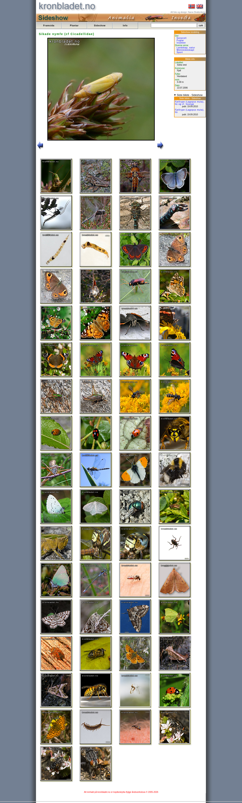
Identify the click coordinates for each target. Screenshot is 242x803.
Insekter (181, 43)
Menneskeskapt (185, 50)
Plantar (74, 25)
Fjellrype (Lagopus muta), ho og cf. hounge (189, 103)
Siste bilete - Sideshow (190, 95)
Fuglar (180, 40)
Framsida (48, 25)
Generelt (181, 38)
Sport (180, 52)
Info (125, 25)
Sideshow (100, 25)
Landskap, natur (186, 47)
